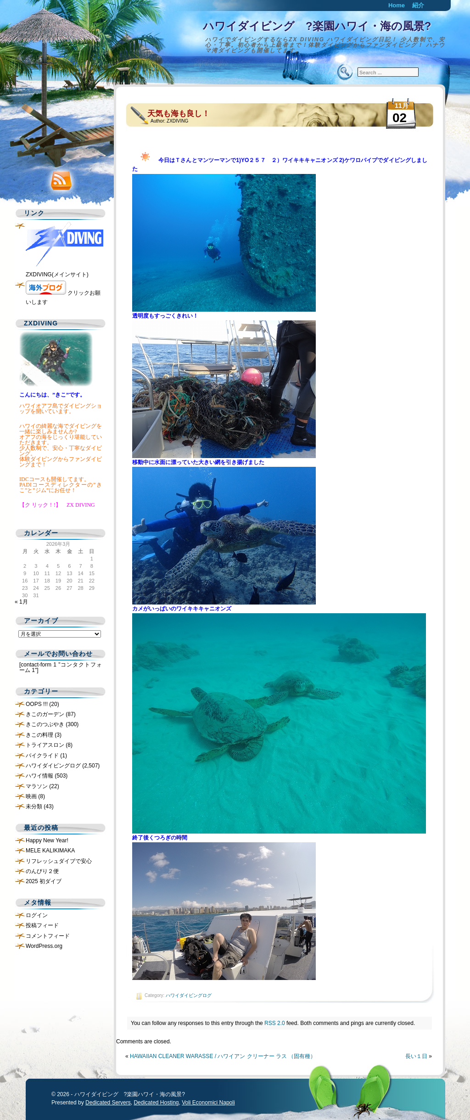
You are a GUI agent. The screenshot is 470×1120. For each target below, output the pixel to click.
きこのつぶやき (45, 724)
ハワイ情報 (39, 776)
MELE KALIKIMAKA (50, 850)
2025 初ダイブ (44, 881)
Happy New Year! (47, 840)
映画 (31, 796)
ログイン (37, 915)
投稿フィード (42, 925)
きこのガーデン (45, 714)
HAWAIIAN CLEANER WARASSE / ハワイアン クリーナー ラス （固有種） (223, 1056)
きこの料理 (39, 735)
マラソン (37, 786)
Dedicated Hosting (156, 1102)
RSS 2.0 (274, 1023)
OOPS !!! (37, 704)
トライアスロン (45, 745)
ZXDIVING (177, 120)
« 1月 (21, 602)
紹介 (418, 5)
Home (396, 5)
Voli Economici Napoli (208, 1102)
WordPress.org (44, 946)
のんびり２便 (42, 871)
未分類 (34, 806)
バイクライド (42, 755)
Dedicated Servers (108, 1102)
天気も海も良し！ (178, 113)
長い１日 (416, 1056)
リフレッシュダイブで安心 (59, 861)
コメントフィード (48, 936)
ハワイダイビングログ (189, 995)
